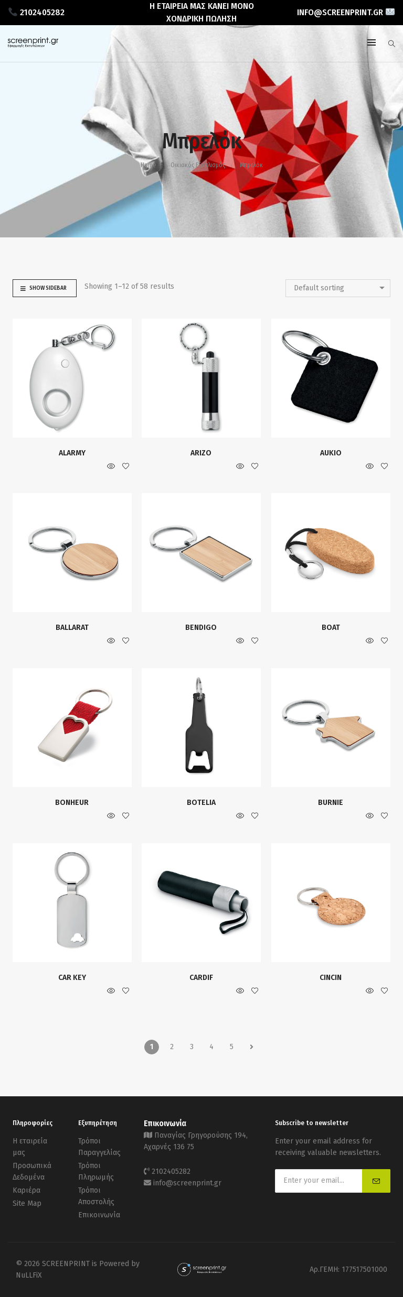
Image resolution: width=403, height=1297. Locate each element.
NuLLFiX (29, 1275)
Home (148, 165)
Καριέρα (26, 1190)
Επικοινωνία (99, 1215)
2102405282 (171, 1171)
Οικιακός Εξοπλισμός (198, 165)
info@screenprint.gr (187, 1183)
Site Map (27, 1203)
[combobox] (337, 288)
